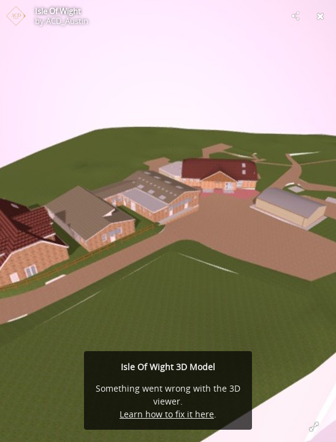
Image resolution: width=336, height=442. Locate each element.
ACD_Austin (67, 20)
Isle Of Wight (58, 11)
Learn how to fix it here (167, 414)
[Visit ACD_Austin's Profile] (16, 16)
